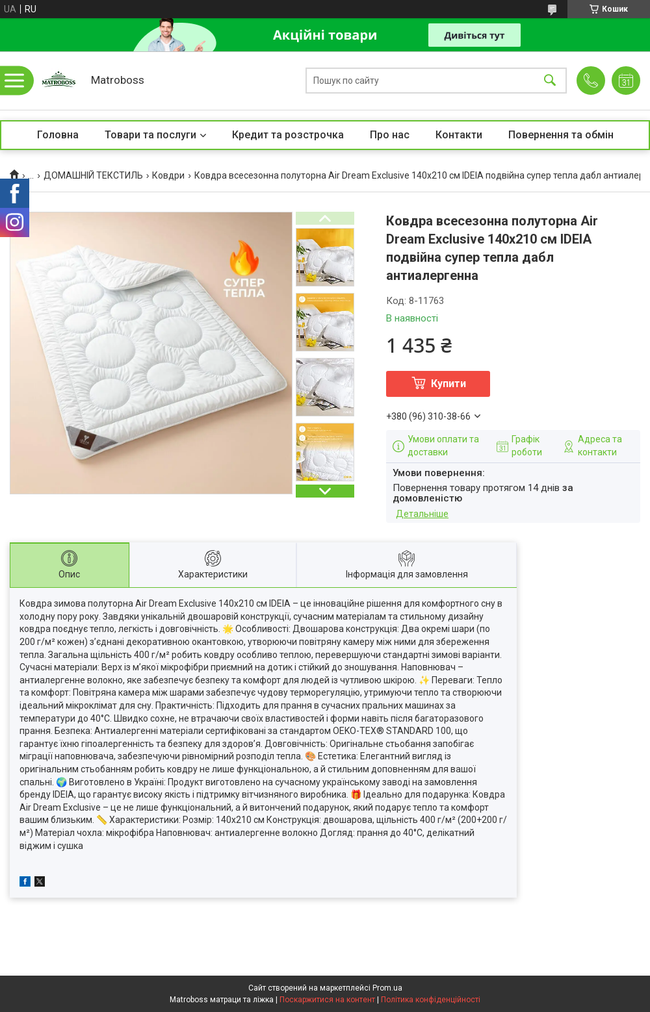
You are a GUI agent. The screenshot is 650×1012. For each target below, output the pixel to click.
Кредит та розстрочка (288, 135)
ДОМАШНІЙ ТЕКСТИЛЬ (93, 175)
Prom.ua (387, 988)
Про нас (390, 135)
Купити (448, 383)
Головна (58, 135)
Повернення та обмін (561, 135)
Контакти (459, 135)
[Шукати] (550, 81)
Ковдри (168, 175)
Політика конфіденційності (430, 999)
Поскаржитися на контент (327, 999)
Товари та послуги (150, 135)
